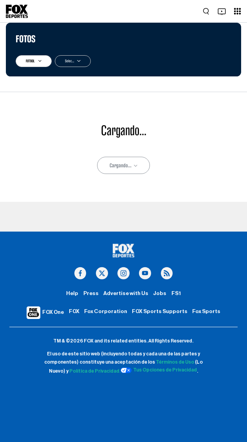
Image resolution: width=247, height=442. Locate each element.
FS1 (176, 293)
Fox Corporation (105, 311)
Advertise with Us (125, 293)
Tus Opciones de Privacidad (159, 370)
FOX (74, 311)
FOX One (53, 312)
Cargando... (123, 165)
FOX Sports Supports (160, 311)
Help (72, 293)
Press (91, 293)
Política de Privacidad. (95, 371)
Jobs (159, 293)
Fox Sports (206, 311)
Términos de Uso (175, 362)
